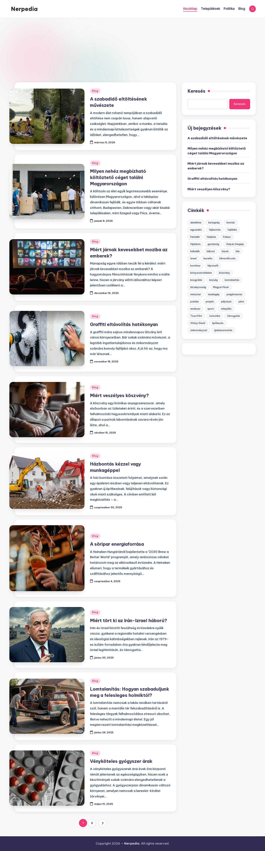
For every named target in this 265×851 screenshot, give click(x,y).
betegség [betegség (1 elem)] (214, 222)
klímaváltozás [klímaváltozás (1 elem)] (227, 258)
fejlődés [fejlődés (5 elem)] (232, 229)
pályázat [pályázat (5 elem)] (226, 301)
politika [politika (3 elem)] (194, 301)
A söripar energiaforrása (117, 544)
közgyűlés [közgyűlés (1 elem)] (196, 279)
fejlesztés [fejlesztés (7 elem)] (215, 229)
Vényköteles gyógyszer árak (121, 761)
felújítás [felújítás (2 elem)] (211, 236)
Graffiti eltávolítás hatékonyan (124, 324)
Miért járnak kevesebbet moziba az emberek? (216, 166)
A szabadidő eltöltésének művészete (217, 138)
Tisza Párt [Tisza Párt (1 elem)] (196, 315)
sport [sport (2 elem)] (210, 308)
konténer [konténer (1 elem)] (195, 265)
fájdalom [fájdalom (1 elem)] (195, 244)
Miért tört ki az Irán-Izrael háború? (128, 620)
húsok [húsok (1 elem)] (225, 251)
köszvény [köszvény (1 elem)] (224, 272)
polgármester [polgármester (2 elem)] (234, 294)
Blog (95, 91)
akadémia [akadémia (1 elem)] (195, 222)
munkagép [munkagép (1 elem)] (214, 294)
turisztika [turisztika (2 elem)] (214, 315)
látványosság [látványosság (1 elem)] (198, 287)
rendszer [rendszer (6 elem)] (195, 308)
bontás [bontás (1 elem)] (231, 222)
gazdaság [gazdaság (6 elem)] (213, 244)
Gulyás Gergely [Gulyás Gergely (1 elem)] (235, 244)
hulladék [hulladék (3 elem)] (195, 251)
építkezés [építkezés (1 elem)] (217, 323)
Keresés (196, 91)
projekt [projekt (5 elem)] (210, 301)
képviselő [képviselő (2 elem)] (213, 265)
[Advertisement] (132, 45)
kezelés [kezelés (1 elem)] (208, 258)
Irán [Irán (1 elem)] (238, 251)
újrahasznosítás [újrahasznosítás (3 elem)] (223, 330)
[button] (102, 823)
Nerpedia (24, 8)
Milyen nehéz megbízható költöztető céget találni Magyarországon (118, 177)
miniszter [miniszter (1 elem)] (195, 294)
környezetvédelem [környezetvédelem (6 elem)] (201, 272)
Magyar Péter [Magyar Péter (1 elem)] (221, 287)
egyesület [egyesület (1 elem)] (196, 229)
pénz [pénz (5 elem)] (241, 301)
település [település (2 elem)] (226, 308)
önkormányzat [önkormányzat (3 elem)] (198, 330)
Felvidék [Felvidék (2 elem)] (195, 236)
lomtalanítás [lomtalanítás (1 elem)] (232, 279)
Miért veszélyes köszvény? (119, 395)
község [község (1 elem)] (213, 279)
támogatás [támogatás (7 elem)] (233, 315)
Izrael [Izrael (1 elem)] (193, 258)
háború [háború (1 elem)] (211, 251)
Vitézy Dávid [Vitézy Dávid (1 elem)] (197, 323)
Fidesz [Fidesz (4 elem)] (227, 236)
